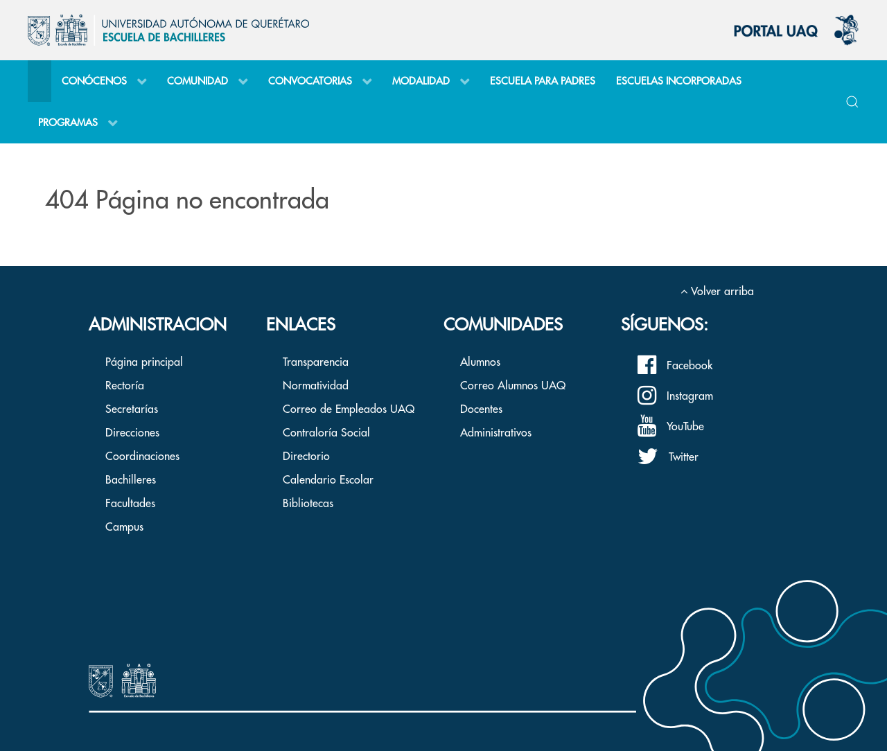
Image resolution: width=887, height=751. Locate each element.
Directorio (306, 456)
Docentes (481, 409)
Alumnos (480, 362)
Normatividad (316, 385)
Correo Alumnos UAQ (512, 385)
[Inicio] (39, 81)
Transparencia (316, 362)
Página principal (144, 362)
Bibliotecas (308, 503)
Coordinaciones (142, 456)
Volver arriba (717, 291)
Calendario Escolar (328, 480)
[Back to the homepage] (168, 30)
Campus (124, 527)
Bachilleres (130, 480)
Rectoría (124, 385)
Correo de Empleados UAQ (348, 409)
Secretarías (131, 409)
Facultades (130, 503)
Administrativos (496, 433)
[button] (852, 102)
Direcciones (132, 433)
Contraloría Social (326, 433)
